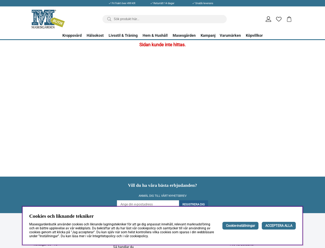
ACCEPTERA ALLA (278, 226)
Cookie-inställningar (240, 226)
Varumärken (230, 35)
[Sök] (164, 19)
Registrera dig (193, 204)
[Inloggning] (268, 19)
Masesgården (184, 35)
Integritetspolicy (104, 236)
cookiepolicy (139, 236)
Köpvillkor (254, 35)
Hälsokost (95, 35)
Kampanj (208, 35)
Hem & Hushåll (155, 35)
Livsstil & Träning (123, 35)
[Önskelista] (278, 19)
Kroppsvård (72, 35)
